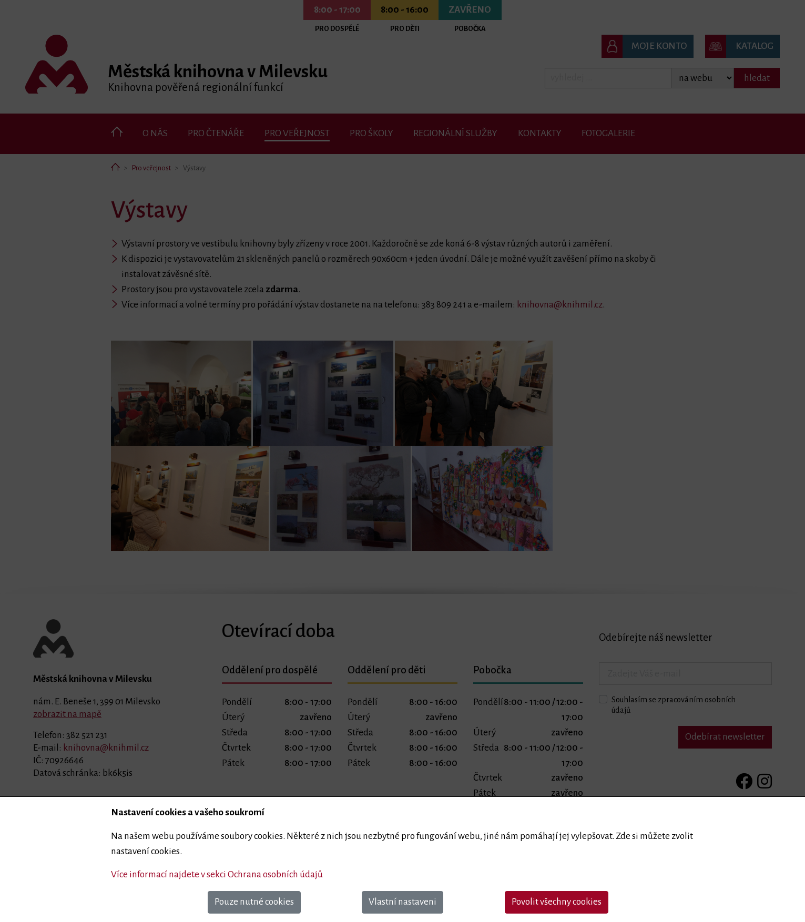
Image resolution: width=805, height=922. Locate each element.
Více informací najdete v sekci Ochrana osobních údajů (217, 874)
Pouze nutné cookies (254, 902)
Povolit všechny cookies (557, 902)
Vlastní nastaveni (402, 902)
